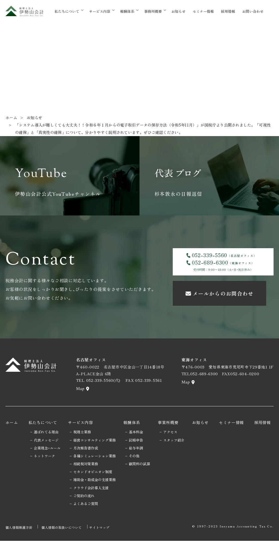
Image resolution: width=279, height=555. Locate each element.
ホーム (11, 117)
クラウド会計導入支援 (91, 503)
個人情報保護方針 (18, 542)
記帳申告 (138, 456)
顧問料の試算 (141, 479)
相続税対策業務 (86, 479)
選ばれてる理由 (44, 448)
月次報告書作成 (86, 464)
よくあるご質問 (86, 519)
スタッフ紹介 (177, 456)
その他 (136, 472)
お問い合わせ (254, 11)
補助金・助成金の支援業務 (95, 496)
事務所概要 (160, 11)
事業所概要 (171, 438)
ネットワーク (43, 472)
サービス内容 (107, 11)
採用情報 (232, 11)
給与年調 (138, 464)
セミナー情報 (208, 11)
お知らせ (185, 11)
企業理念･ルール (45, 464)
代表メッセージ (44, 456)
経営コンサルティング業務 (95, 456)
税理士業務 (83, 448)
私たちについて (74, 11)
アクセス (174, 448)
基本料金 (138, 448)
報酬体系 (134, 11)
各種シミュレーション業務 (95, 472)
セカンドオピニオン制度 (93, 487)
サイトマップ (105, 542)
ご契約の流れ (84, 511)
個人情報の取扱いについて (63, 542)
